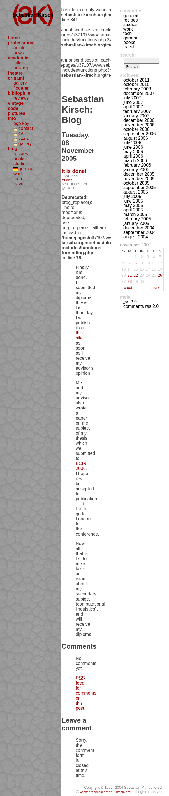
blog (12, 148)
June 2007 (133, 102)
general (130, 15)
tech (17, 178)
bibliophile (19, 93)
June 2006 (133, 147)
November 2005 (138, 178)
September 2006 (139, 133)
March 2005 (135, 214)
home (14, 37)
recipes (20, 153)
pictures (16, 113)
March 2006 (135, 160)
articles (20, 47)
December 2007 (138, 93)
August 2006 (135, 138)
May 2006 (133, 151)
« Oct (128, 287)
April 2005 (133, 210)
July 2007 (132, 98)
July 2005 (132, 196)
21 (130, 275)
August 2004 (135, 236)
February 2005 (137, 219)
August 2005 (135, 192)
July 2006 (132, 142)
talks (18, 62)
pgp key (21, 123)
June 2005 (133, 201)
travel (18, 183)
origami (16, 78)
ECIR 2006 (81, 466)
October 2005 (136, 183)
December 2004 (138, 227)
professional (21, 42)
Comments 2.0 (141, 306)
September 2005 (139, 187)
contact (25, 128)
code (13, 108)
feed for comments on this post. (86, 693)
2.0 (130, 301)
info (12, 118)
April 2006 (133, 156)
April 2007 (133, 106)
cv (20, 133)
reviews (21, 98)
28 (130, 281)
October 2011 (136, 80)
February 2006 (137, 165)
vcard (23, 138)
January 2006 (136, 169)
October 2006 (136, 129)
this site (79, 335)
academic (18, 57)
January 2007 (136, 115)
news (18, 52)
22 (135, 275)
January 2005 (136, 223)
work (18, 173)
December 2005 (138, 174)
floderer (21, 88)
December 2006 (138, 120)
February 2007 (137, 111)
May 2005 (133, 205)
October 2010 (136, 84)
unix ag (20, 68)
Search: (128, 55)
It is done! (74, 171)
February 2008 (137, 89)
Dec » (155, 287)
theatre (15, 73)
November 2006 (138, 124)
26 (160, 275)
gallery (20, 83)
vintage (16, 103)
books (19, 158)
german (26, 168)
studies (20, 163)
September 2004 (139, 232)
